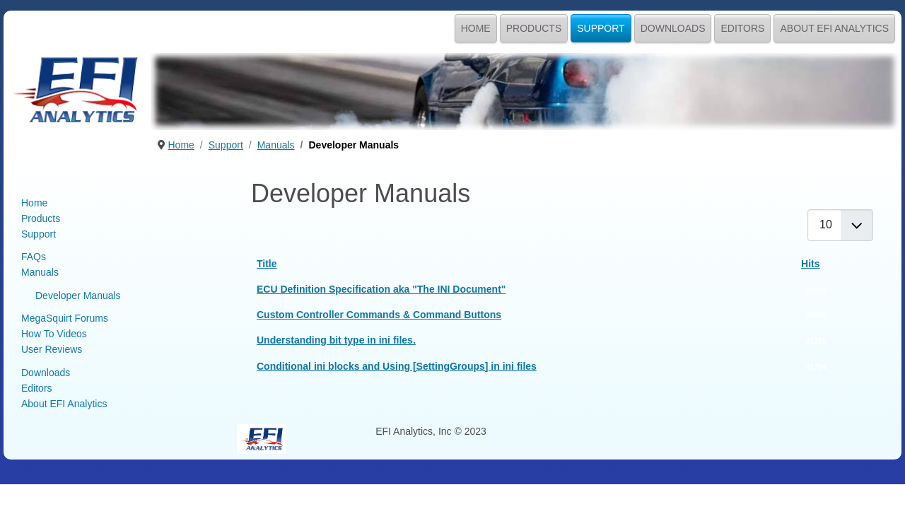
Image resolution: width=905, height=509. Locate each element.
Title (267, 263)
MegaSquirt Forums (64, 318)
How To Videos (54, 333)
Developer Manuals (78, 295)
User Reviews (51, 349)
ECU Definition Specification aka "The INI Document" (381, 289)
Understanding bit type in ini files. (336, 340)
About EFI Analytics (834, 28)
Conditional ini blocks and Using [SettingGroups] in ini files (397, 366)
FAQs (33, 256)
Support (600, 28)
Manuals (40, 272)
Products (534, 28)
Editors (742, 28)
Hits (810, 263)
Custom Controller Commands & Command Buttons (379, 314)
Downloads (673, 28)
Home (476, 28)
